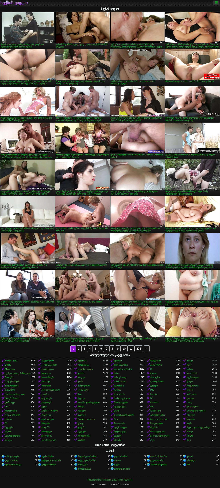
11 (131, 348)
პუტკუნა (9, 427)
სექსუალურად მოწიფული (17, 373)
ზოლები (9, 377)
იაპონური (119, 386)
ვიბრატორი (11, 411)
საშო (116, 373)
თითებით (46, 386)
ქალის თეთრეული (50, 390)
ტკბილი (154, 386)
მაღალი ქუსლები (158, 419)
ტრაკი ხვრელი (12, 415)
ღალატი (191, 415)
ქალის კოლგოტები (159, 436)
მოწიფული (46, 431)
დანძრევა (10, 402)
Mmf (7, 406)
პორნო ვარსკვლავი (15, 394)
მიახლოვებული (122, 398)
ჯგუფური (82, 431)
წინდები (45, 423)
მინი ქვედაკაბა (157, 431)
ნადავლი (46, 373)
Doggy (8, 365)
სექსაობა (82, 361)
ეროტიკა (191, 460)
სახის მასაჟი (120, 381)
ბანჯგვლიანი (84, 386)
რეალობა (46, 415)
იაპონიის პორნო (158, 456)
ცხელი (153, 373)
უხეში (189, 423)
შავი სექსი (83, 464)
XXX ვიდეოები (12, 456)
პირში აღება (11, 361)
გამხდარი (191, 394)
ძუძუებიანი (155, 361)
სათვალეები (156, 423)
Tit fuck (190, 436)
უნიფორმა (46, 436)
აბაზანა (81, 440)
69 (6, 423)
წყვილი (81, 398)
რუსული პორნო (122, 469)
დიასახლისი (193, 406)
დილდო (191, 398)
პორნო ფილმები (158, 464)
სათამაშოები (47, 377)
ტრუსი (190, 381)
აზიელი (81, 377)
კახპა (80, 381)
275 (138, 348)
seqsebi (117, 460)
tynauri (190, 456)
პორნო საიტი (84, 469)
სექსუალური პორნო (51, 460)
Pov (152, 390)
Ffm (152, 406)
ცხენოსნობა (83, 365)
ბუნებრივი (10, 390)
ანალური (155, 377)
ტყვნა (117, 464)
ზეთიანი (191, 419)
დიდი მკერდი (121, 365)
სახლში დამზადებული (89, 402)
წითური (154, 394)
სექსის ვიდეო (14, 3)
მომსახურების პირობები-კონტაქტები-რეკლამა (109, 480)
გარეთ (117, 390)
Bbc (152, 398)
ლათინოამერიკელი (124, 415)
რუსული (82, 411)
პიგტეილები (47, 419)
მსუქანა (154, 427)
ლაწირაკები (47, 369)
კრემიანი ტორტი (49, 411)
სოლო (190, 390)
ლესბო (44, 394)
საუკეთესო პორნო (87, 460)
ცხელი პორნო (48, 464)
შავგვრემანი (47, 361)
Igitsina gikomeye (13, 464)
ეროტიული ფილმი (196, 411)
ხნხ (188, 464)
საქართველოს (12, 436)
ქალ (189, 440)
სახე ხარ (82, 415)
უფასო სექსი (47, 456)
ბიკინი (8, 431)
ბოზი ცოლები (121, 402)
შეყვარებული (11, 386)
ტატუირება (46, 398)
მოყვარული (192, 386)
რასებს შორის (12, 398)
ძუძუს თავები (120, 427)
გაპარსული (156, 365)
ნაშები (190, 369)
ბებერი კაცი (120, 431)
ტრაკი (190, 361)
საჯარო (117, 436)
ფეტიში (81, 427)
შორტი (81, 406)
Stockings (46, 381)
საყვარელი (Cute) (123, 369)
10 (124, 348)
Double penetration (86, 419)
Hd (151, 369)
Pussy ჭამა (119, 423)
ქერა (189, 365)
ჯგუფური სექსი (157, 415)
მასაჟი (190, 431)
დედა (44, 406)
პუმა (152, 440)
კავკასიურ (46, 402)
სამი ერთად (120, 377)
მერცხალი (155, 411)
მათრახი (154, 402)
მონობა (8, 419)
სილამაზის (192, 373)
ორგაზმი (45, 427)
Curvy (189, 402)
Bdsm (116, 411)
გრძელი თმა (84, 436)
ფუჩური (118, 361)
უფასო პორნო (121, 456)
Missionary (10, 369)
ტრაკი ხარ (119, 394)
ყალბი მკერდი (48, 440)
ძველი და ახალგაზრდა (198, 427)
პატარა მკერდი (49, 365)
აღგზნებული (193, 377)
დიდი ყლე (83, 390)
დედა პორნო (11, 460)
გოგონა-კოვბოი (85, 369)
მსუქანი (117, 440)
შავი (80, 394)
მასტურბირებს (12, 381)
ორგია (8, 440)
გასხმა (81, 373)
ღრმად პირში (157, 381)
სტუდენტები (120, 406)
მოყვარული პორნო (87, 456)
